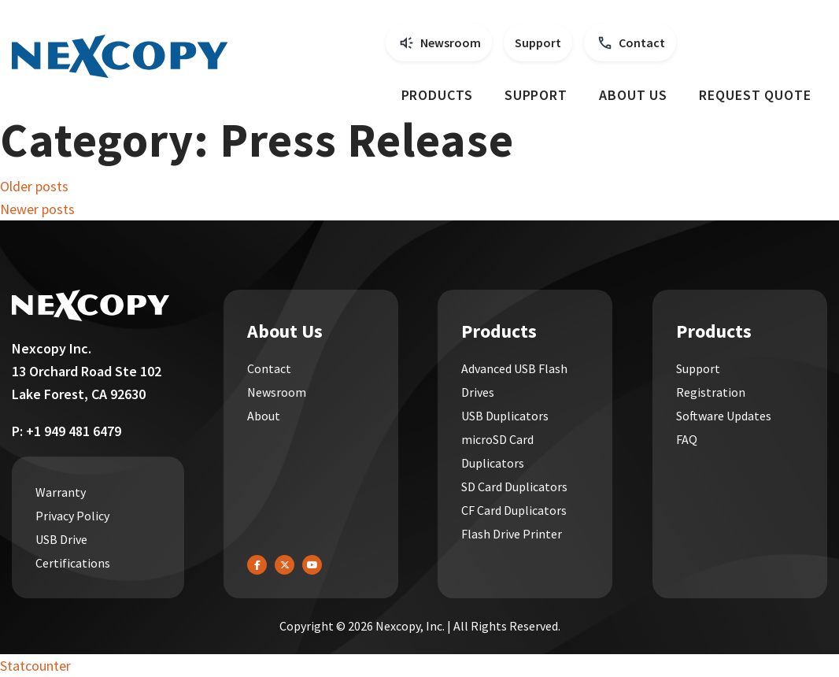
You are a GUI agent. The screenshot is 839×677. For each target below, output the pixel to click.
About (263, 416)
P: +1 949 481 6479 (66, 431)
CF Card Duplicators (514, 510)
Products (437, 95)
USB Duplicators (505, 416)
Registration (710, 392)
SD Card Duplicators (514, 486)
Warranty (60, 492)
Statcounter (35, 666)
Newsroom (450, 42)
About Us (633, 95)
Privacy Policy (72, 515)
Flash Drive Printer (511, 534)
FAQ (686, 439)
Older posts (34, 186)
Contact (642, 42)
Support (538, 42)
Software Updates (723, 416)
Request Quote (755, 95)
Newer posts (37, 209)
